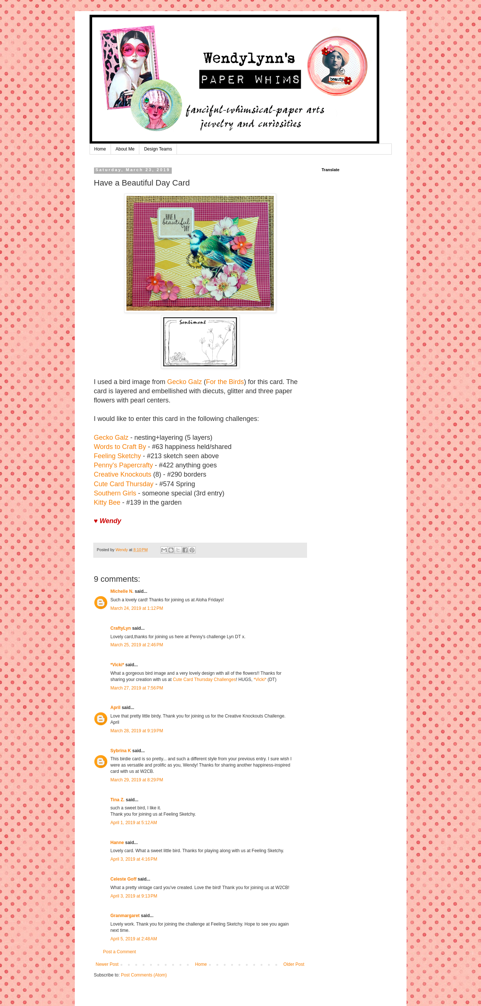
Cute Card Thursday (124, 484)
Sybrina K (121, 750)
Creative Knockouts (122, 474)
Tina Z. (118, 799)
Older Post (293, 964)
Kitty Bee (107, 502)
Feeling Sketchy (117, 456)
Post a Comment (119, 951)
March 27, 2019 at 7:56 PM (137, 688)
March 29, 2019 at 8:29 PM (137, 779)
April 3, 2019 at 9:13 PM (134, 896)
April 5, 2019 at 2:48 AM (134, 938)
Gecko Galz (184, 382)
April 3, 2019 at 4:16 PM (134, 859)
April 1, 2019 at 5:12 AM (134, 822)
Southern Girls (115, 493)
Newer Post (107, 964)
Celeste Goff (124, 879)
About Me (125, 149)
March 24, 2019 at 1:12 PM (137, 608)
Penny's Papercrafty (123, 465)
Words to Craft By (120, 446)
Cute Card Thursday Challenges (204, 679)
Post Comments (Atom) (144, 975)
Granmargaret (125, 915)
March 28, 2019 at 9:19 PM (137, 730)
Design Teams (158, 149)
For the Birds (225, 382)
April (116, 707)
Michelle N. (122, 591)
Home (100, 149)
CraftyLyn (121, 628)
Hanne (117, 842)
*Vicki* (117, 664)
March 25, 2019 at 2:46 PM (137, 644)
